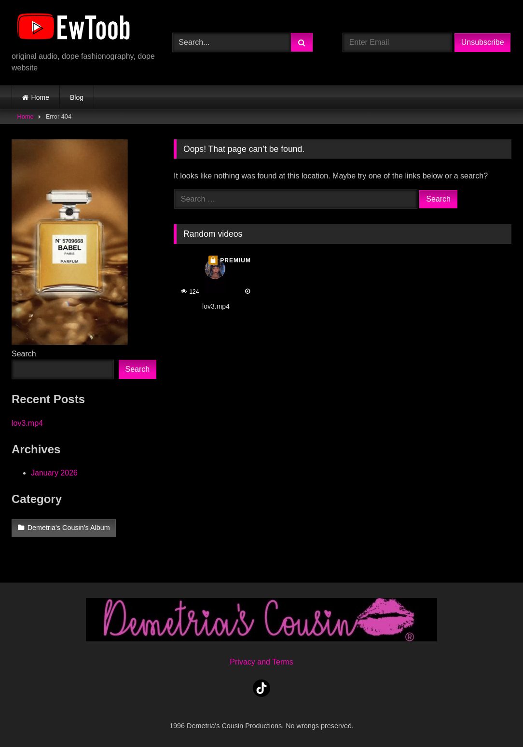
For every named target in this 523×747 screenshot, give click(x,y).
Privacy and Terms (261, 662)
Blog (76, 97)
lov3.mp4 (27, 423)
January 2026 (54, 473)
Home (40, 97)
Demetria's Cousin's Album (69, 527)
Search (24, 354)
